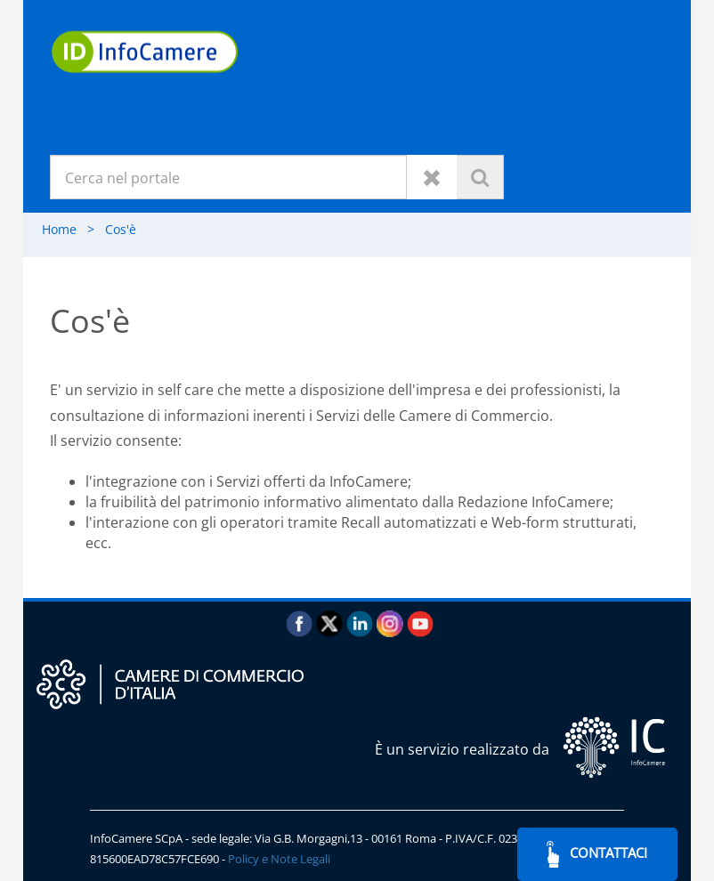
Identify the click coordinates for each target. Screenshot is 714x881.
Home (73, 229)
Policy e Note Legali (279, 859)
